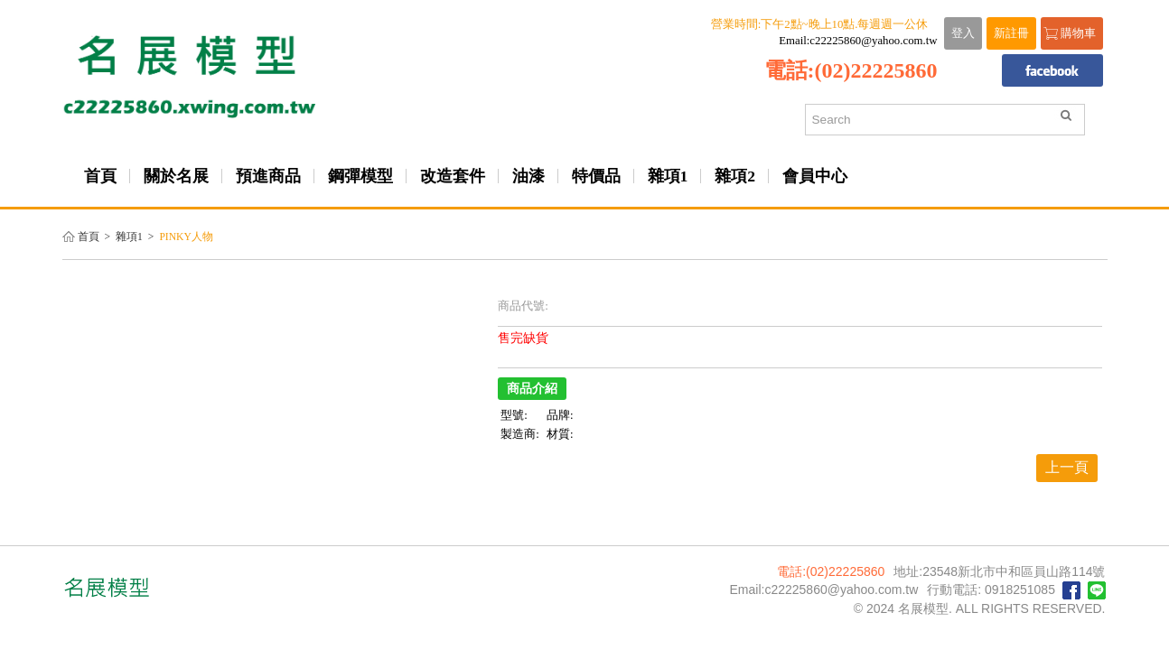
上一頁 (1067, 467)
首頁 (88, 237)
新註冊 (1011, 33)
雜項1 (129, 237)
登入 (963, 33)
